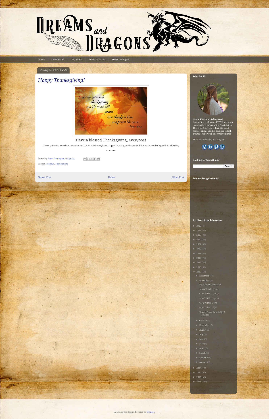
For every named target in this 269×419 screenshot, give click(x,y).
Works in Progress (120, 59)
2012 (199, 377)
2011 (199, 381)
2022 (199, 239)
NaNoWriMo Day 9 (208, 302)
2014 (199, 367)
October (203, 320)
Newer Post (44, 177)
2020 (199, 248)
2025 (199, 225)
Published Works (97, 59)
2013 (199, 372)
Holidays (49, 163)
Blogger (150, 411)
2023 (199, 234)
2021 (199, 244)
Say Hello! (77, 59)
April (202, 348)
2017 (199, 262)
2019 (199, 253)
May (201, 343)
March (202, 352)
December (204, 275)
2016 (199, 267)
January (203, 362)
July (201, 334)
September (204, 325)
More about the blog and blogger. (208, 139)
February (203, 357)
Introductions (58, 59)
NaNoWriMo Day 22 (209, 293)
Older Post (178, 177)
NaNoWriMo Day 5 (208, 307)
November (204, 280)
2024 (199, 230)
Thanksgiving (61, 163)
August (203, 329)
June (201, 339)
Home (42, 59)
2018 (199, 258)
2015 (199, 271)
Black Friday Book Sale (210, 284)
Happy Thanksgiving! (209, 289)
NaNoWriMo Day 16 (209, 298)
